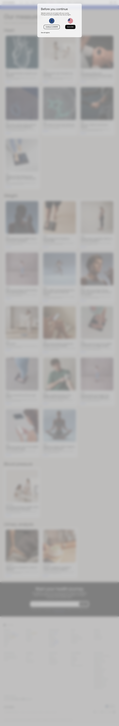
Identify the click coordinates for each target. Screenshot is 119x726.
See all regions (45, 32)
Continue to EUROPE (52, 27)
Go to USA (70, 27)
